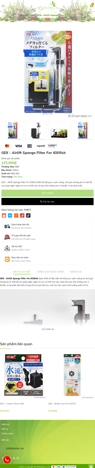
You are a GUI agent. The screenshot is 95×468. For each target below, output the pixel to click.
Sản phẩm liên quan (16, 344)
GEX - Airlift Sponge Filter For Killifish (19, 278)
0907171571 (24, 250)
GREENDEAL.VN (14, 448)
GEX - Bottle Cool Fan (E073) (62, 403)
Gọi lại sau (47, 201)
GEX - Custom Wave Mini (12, 403)
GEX (17, 166)
